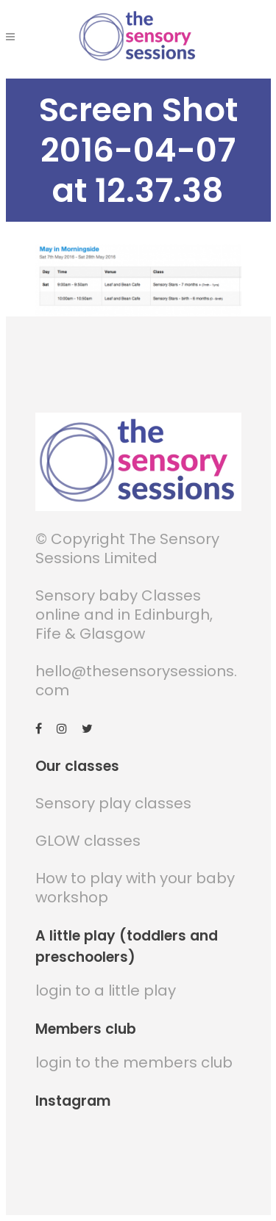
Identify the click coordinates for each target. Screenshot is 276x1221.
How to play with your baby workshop (135, 888)
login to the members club (134, 1063)
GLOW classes (88, 841)
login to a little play (105, 991)
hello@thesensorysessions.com (136, 681)
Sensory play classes (113, 804)
